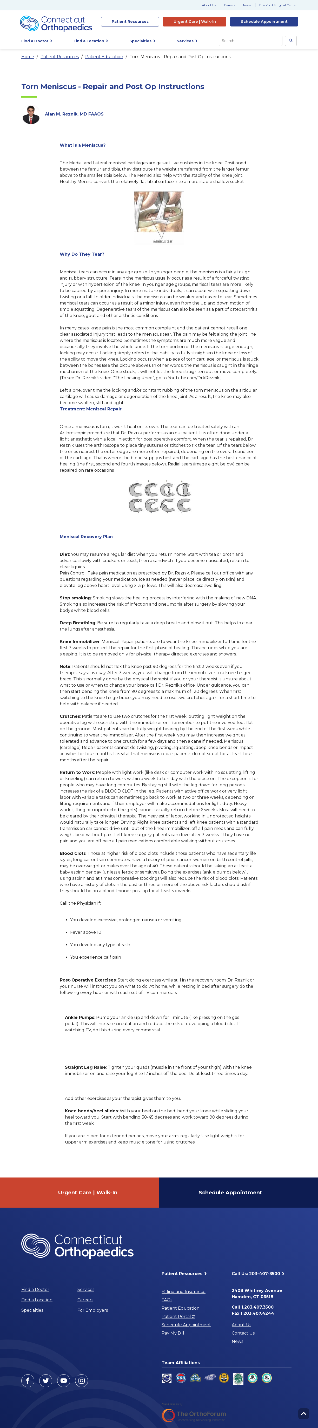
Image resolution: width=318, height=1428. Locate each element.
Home (27, 56)
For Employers (92, 1310)
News (247, 5)
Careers (229, 5)
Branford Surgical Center (278, 5)
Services (85, 1289)
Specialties (32, 1310)
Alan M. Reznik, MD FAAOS (74, 114)
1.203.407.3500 (257, 1307)
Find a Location (36, 1299)
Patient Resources (60, 56)
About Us (209, 5)
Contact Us (243, 1333)
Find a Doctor (35, 1289)
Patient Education (104, 56)
